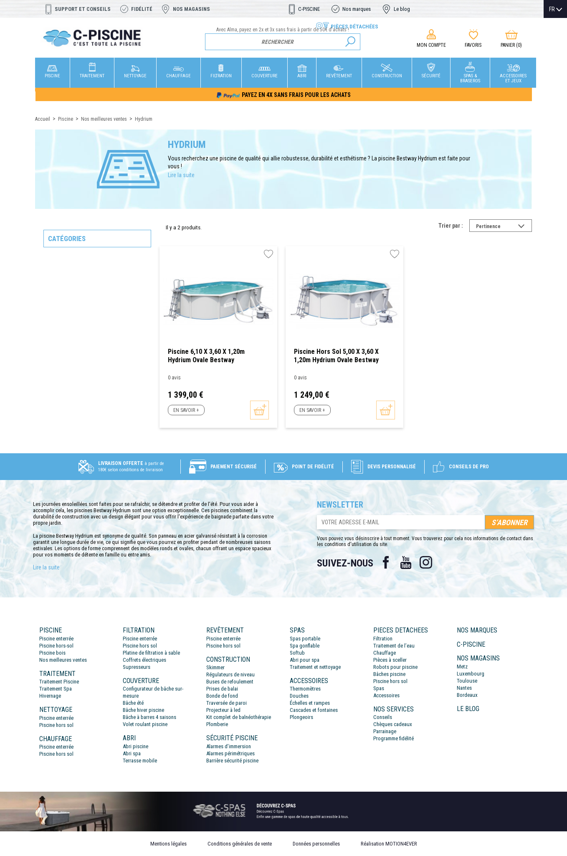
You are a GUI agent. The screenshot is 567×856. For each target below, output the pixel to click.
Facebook (385, 562)
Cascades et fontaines (314, 710)
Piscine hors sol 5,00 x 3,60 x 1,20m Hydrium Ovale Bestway (336, 356)
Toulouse (467, 681)
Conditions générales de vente (240, 844)
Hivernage (50, 696)
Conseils (382, 717)
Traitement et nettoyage (315, 667)
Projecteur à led (223, 710)
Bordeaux (467, 695)
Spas (378, 688)
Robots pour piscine (395, 667)
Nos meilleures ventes (63, 660)
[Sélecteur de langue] (555, 9)
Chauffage (384, 653)
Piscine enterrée (56, 638)
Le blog (402, 9)
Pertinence (504, 227)
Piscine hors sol (56, 725)
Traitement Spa (55, 689)
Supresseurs (136, 667)
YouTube (405, 562)
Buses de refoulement (229, 681)
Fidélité (141, 9)
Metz (462, 666)
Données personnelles (316, 844)
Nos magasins (191, 9)
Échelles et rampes (310, 703)
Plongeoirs (301, 717)
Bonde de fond (222, 696)
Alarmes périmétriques (230, 753)
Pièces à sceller (390, 660)
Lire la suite (181, 175)
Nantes (464, 688)
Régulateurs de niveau (230, 674)
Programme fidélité (393, 738)
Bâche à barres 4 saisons (149, 717)
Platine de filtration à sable (151, 653)
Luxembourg (470, 674)
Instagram (426, 562)
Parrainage (384, 731)
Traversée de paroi (226, 703)
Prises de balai (222, 689)
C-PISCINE (309, 9)
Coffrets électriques (144, 660)
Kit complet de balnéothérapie (238, 717)
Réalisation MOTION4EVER (389, 844)
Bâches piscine (389, 674)
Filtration (382, 638)
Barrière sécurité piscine (232, 760)
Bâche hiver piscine (143, 710)
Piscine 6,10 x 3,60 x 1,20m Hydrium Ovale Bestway (206, 356)
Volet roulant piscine (145, 724)
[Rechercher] (283, 41)
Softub (297, 653)
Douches (299, 696)
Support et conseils (83, 9)
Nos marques (356, 9)
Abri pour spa (304, 660)
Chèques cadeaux (392, 724)
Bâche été (133, 703)
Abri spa (132, 753)
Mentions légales (168, 844)
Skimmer (215, 667)
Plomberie (217, 724)
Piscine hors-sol (56, 646)
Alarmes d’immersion (228, 746)
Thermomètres (305, 689)
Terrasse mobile (140, 760)
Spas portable (305, 638)
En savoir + (186, 410)
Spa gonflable (304, 646)
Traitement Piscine (59, 681)
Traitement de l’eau (394, 646)
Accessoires (386, 695)
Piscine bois (52, 653)
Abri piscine (135, 746)
